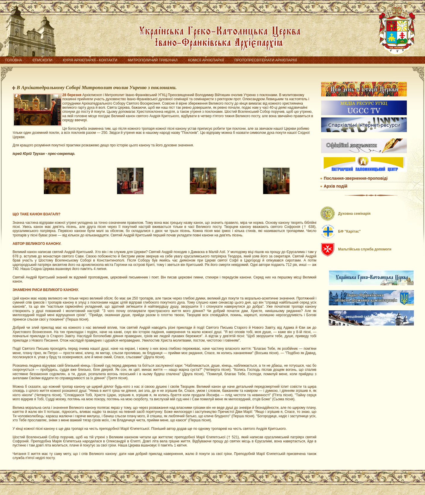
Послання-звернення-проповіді (356, 178)
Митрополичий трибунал (153, 60)
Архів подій (335, 186)
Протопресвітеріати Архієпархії (265, 60)
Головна (13, 60)
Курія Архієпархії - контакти (90, 60)
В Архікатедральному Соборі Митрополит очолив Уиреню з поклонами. (97, 87)
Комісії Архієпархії (206, 60)
